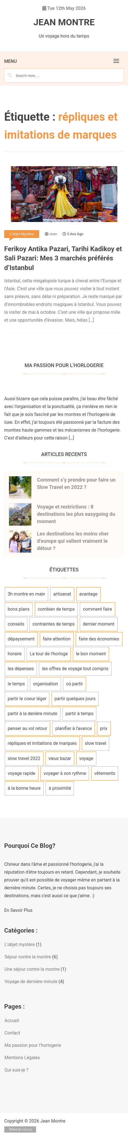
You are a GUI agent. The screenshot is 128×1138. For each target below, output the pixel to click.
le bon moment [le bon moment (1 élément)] (91, 653)
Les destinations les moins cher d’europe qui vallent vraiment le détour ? (73, 541)
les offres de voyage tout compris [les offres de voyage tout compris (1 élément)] (75, 668)
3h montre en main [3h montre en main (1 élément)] (26, 594)
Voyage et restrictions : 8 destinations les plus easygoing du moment (76, 514)
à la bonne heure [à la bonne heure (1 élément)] (24, 788)
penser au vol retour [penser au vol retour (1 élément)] (27, 728)
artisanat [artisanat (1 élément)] (62, 594)
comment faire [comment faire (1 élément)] (97, 609)
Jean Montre (63, 22)
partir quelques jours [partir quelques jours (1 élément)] (75, 698)
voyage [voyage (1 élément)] (86, 758)
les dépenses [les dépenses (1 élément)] (21, 668)
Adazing (27, 1129)
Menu (10, 61)
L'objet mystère (22, 234)
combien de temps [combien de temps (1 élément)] (56, 609)
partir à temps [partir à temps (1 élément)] (80, 713)
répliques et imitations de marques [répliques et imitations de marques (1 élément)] (42, 743)
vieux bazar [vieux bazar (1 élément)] (59, 758)
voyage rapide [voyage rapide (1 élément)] (21, 773)
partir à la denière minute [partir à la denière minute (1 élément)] (32, 713)
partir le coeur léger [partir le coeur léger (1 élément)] (27, 698)
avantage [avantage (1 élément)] (88, 594)
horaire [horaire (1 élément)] (15, 653)
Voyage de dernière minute (30, 981)
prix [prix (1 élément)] (103, 728)
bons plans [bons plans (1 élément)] (19, 609)
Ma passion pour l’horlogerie (32, 1045)
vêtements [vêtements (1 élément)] (104, 773)
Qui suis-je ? (16, 1070)
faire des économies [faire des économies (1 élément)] (99, 639)
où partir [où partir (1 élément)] (74, 683)
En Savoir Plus (18, 910)
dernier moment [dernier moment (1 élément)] (99, 624)
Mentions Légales (22, 1057)
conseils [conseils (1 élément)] (16, 624)
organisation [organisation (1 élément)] (45, 683)
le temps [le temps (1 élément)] (16, 683)
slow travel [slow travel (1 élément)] (95, 743)
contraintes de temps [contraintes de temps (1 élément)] (53, 624)
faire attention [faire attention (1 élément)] (57, 639)
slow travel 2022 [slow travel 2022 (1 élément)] (24, 758)
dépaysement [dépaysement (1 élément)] (21, 639)
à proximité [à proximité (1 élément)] (60, 788)
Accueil (11, 1020)
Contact (12, 1033)
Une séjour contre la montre (31, 969)
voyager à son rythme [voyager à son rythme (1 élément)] (64, 773)
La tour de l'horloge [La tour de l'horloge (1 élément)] (49, 653)
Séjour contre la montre (27, 957)
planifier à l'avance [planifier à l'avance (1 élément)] (73, 728)
